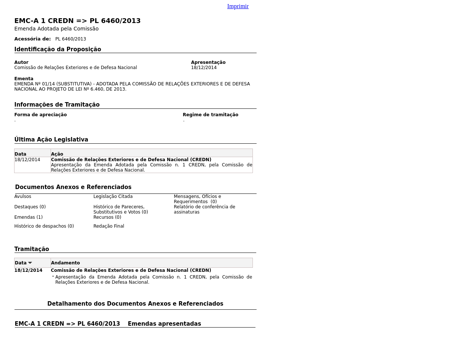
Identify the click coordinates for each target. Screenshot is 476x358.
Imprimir (238, 6)
